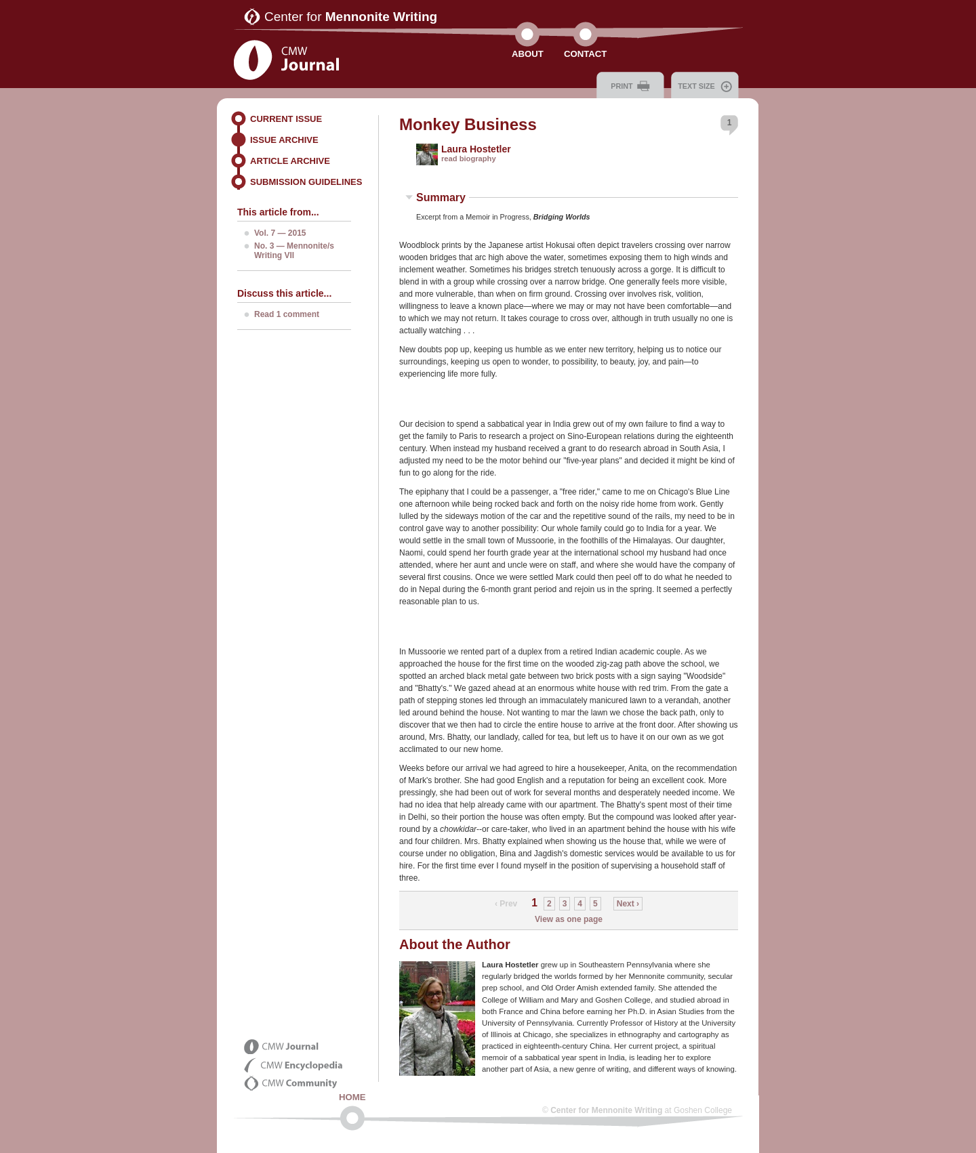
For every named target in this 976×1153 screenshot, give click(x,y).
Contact (585, 54)
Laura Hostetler (476, 149)
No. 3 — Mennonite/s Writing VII (294, 250)
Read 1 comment (286, 314)
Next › (628, 903)
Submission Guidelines (306, 182)
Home (352, 1097)
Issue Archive (284, 140)
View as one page (569, 919)
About (528, 54)
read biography (468, 158)
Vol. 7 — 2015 (280, 233)
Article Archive (290, 161)
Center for (350, 16)
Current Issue (286, 119)
